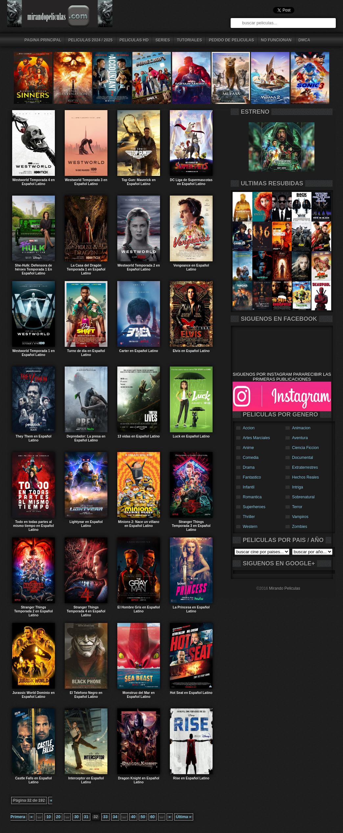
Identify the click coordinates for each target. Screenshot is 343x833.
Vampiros (300, 516)
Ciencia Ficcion (305, 447)
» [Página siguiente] (170, 817)
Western (250, 526)
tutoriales (189, 40)
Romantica (252, 497)
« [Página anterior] (32, 817)
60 (152, 817)
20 (58, 817)
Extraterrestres (305, 467)
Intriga (297, 487)
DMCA (304, 40)
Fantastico (252, 477)
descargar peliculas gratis (68, 15)
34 (115, 817)
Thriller (249, 516)
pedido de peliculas (231, 40)
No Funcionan (276, 40)
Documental (302, 457)
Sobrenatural (303, 497)
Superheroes (254, 507)
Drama (249, 467)
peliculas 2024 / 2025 (90, 40)
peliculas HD (134, 40)
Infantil (248, 487)
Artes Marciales (256, 438)
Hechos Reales (305, 477)
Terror (297, 507)
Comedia (251, 457)
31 (86, 817)
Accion (249, 428)
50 (143, 817)
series (162, 40)
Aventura (300, 438)
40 (133, 817)
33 (105, 817)
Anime (248, 447)
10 (48, 817)
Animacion (301, 428)
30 (76, 817)
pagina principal (43, 40)
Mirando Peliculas (284, 588)
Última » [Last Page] (184, 817)
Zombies (299, 526)
